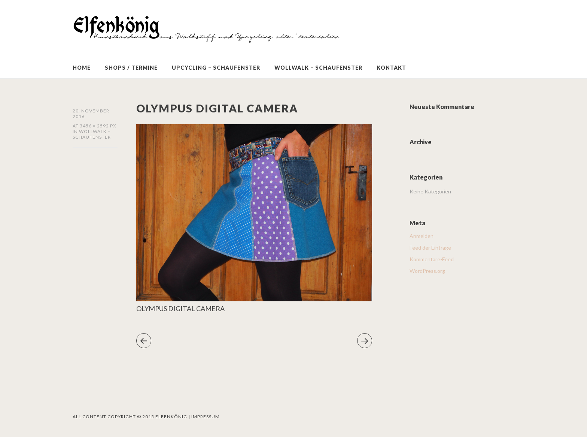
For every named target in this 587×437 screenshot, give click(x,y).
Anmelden (422, 236)
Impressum (205, 416)
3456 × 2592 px (98, 126)
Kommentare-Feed (432, 259)
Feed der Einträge (430, 247)
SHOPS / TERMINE (131, 67)
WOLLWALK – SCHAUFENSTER (318, 67)
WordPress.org (427, 271)
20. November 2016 (91, 113)
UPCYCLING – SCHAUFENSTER (216, 67)
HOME (82, 67)
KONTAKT (391, 67)
